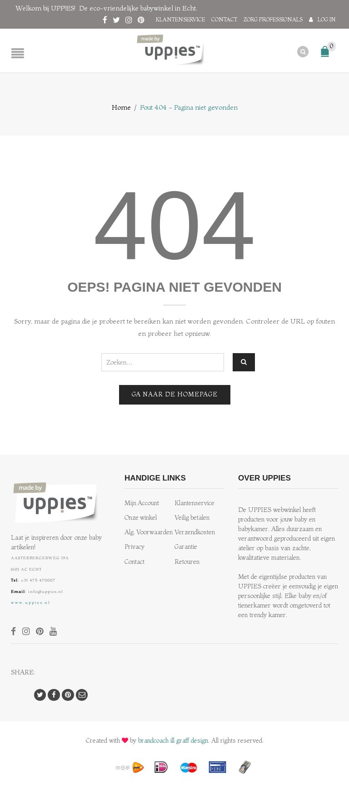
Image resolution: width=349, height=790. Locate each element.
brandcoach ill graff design (173, 740)
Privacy (135, 547)
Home (121, 107)
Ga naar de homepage (175, 394)
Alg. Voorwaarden (149, 532)
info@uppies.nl (45, 590)
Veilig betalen (191, 518)
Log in (327, 19)
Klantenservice (180, 19)
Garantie (185, 547)
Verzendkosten (194, 532)
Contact (224, 19)
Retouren (186, 561)
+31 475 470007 (38, 579)
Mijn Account (142, 503)
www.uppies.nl (30, 602)
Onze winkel (141, 518)
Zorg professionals (273, 19)
